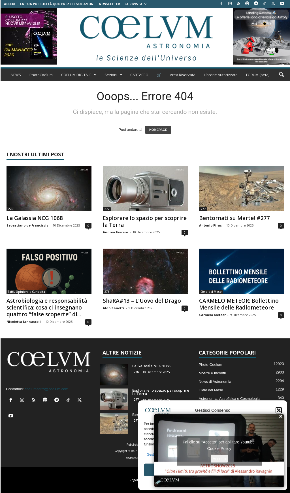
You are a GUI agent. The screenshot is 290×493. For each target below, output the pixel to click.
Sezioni (113, 75)
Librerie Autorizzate (221, 74)
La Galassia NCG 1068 (35, 218)
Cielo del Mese (211, 292)
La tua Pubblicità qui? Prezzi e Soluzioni (57, 4)
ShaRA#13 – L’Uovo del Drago (142, 300)
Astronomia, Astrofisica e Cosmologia (229, 398)
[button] (279, 410)
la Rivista (135, 4)
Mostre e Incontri (212, 373)
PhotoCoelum (41, 74)
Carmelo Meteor (212, 315)
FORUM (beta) (257, 74)
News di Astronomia (215, 381)
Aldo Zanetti (113, 308)
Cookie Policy (219, 448)
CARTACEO (139, 74)
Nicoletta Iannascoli (24, 321)
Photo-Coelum (210, 364)
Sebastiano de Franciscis (27, 225)
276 (10, 209)
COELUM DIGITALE (79, 75)
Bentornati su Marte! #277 (234, 218)
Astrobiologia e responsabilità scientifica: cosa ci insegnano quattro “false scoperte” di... (47, 307)
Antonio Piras (210, 225)
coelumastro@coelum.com (46, 389)
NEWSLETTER (109, 4)
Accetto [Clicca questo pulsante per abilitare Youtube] (219, 458)
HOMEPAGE (158, 129)
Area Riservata (182, 74)
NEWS (16, 74)
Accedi (9, 4)
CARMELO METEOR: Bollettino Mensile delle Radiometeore (239, 304)
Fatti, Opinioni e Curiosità (26, 292)
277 (106, 209)
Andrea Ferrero (115, 232)
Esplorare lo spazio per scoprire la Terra (145, 221)
